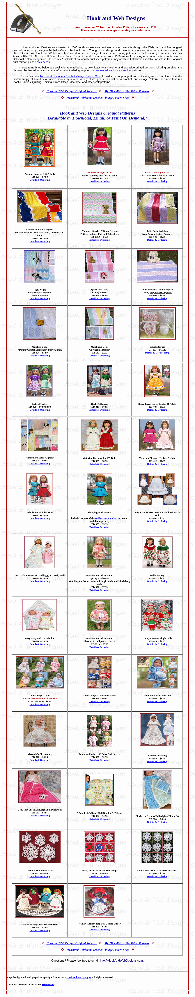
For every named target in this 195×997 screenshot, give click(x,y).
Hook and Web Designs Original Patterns (71, 91)
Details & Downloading (157, 352)
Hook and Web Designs (79, 977)
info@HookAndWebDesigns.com (121, 960)
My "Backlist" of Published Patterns (126, 91)
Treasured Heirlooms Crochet (113, 70)
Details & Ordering (40, 179)
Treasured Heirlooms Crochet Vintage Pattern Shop (71, 76)
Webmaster (48, 984)
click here (42, 62)
